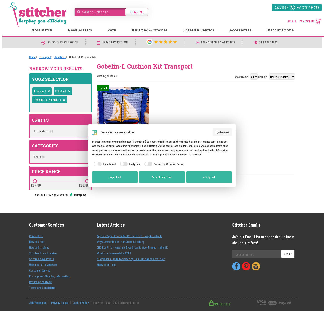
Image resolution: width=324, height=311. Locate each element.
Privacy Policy (59, 302)
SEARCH (136, 12)
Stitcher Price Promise (43, 253)
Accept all (209, 177)
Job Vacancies (38, 302)
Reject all (115, 177)
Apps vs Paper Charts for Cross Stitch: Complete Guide (129, 236)
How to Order (36, 242)
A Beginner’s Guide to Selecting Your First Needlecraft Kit (131, 259)
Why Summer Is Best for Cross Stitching (120, 242)
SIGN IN (291, 21)
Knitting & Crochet (149, 29)
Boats (39, 157)
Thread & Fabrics (198, 29)
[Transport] (45, 57)
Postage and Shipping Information (49, 276)
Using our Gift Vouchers (43, 264)
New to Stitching (39, 247)
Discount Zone (280, 29)
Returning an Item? (40, 282)
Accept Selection (162, 177)
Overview (222, 132)
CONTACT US (306, 21)
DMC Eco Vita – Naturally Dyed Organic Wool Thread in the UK (132, 247)
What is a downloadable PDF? (114, 253)
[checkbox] (104, 163)
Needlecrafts (80, 29)
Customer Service (39, 270)
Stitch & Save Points (41, 259)
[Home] (32, 57)
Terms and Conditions (42, 287)
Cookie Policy (81, 302)
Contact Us (36, 236)
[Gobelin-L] (60, 57)
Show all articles (106, 264)
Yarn (111, 29)
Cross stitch (41, 29)
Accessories (240, 29)
